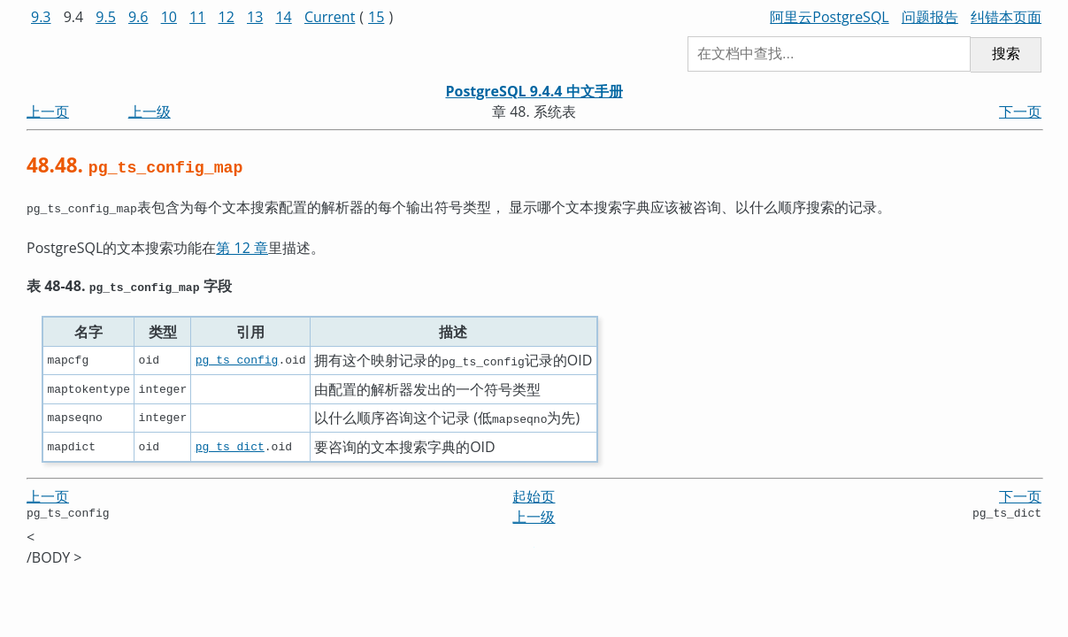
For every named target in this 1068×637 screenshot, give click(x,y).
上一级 (149, 111)
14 (283, 17)
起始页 (533, 493)
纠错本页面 (1006, 17)
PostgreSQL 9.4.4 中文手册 (533, 91)
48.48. (134, 165)
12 (226, 17)
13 (255, 17)
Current (329, 17)
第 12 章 (242, 246)
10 (169, 17)
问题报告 (930, 17)
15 (376, 17)
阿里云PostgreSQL (829, 17)
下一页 (1020, 111)
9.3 (41, 17)
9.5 (106, 17)
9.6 (138, 17)
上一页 (48, 111)
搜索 (1006, 53)
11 (197, 17)
